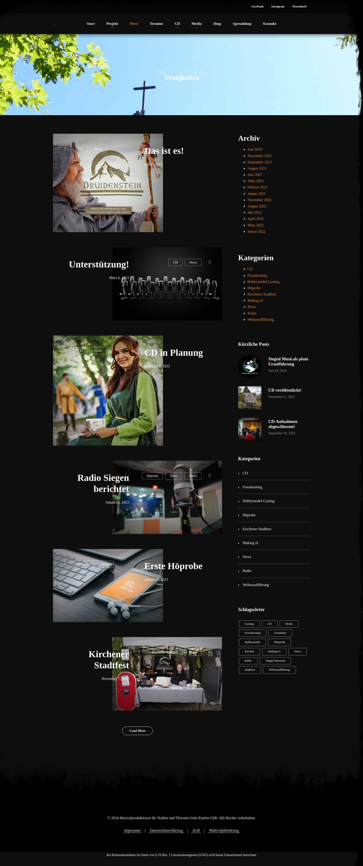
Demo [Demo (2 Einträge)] (289, 623)
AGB (196, 830)
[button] (257, 6)
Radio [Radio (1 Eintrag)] (248, 660)
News (98, 149)
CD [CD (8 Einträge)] (270, 623)
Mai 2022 (254, 212)
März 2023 (255, 181)
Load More (138, 731)
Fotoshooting (257, 275)
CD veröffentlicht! (285, 390)
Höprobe (152, 476)
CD (80, 149)
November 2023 (259, 156)
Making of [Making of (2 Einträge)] (274, 651)
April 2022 (255, 219)
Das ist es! (164, 151)
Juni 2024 (254, 149)
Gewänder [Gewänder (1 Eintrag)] (280, 632)
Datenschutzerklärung (166, 830)
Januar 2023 (256, 194)
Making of (255, 300)
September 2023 (259, 162)
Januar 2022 (256, 231)
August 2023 (256, 168)
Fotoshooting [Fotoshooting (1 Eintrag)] (252, 632)
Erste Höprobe (173, 566)
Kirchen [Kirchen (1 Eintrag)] (249, 651)
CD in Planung (173, 352)
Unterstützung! (99, 264)
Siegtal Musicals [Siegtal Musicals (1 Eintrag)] (275, 660)
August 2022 (256, 206)
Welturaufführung (260, 319)
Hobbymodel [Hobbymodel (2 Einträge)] (252, 642)
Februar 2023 (257, 187)
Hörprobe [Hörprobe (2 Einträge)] (279, 642)
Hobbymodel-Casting (263, 282)
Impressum (132, 830)
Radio (193, 476)
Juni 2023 (254, 175)
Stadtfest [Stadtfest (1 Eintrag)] (250, 669)
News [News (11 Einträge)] (297, 651)
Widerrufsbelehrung (224, 830)
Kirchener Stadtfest (165, 652)
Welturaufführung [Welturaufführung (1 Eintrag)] (279, 669)
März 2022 (255, 225)
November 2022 (259, 200)
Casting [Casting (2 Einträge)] (249, 623)
